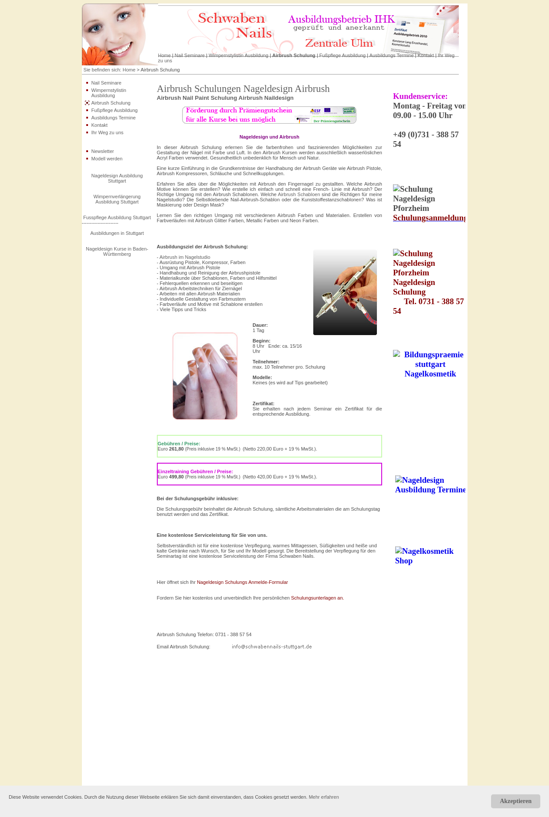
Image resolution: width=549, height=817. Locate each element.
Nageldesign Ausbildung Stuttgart (117, 178)
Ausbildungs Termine (391, 55)
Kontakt (426, 55)
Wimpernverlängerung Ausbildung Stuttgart (117, 199)
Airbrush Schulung (293, 55)
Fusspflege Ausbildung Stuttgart (117, 217)
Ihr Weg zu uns (108, 132)
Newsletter (103, 151)
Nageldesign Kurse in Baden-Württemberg (117, 251)
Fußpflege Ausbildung (342, 55)
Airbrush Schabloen (299, 194)
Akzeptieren (516, 801)
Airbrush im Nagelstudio (184, 257)
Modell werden (107, 158)
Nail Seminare (190, 55)
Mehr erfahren (324, 797)
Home (164, 55)
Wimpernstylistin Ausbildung (238, 55)
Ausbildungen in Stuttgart (117, 233)
